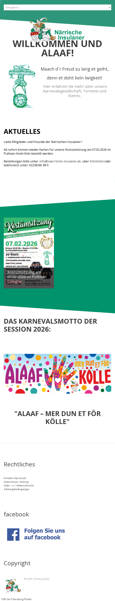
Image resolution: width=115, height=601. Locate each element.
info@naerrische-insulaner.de (60, 161)
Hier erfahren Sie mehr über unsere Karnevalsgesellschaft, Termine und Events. (75, 91)
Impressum (20, 478)
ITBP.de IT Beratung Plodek (16, 599)
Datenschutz (11, 481)
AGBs (7, 485)
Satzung (23, 481)
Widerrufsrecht (25, 485)
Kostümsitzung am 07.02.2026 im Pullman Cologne (27, 277)
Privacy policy (41, 578)
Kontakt (8, 478)
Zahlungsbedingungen (16, 489)
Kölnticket (97, 161)
